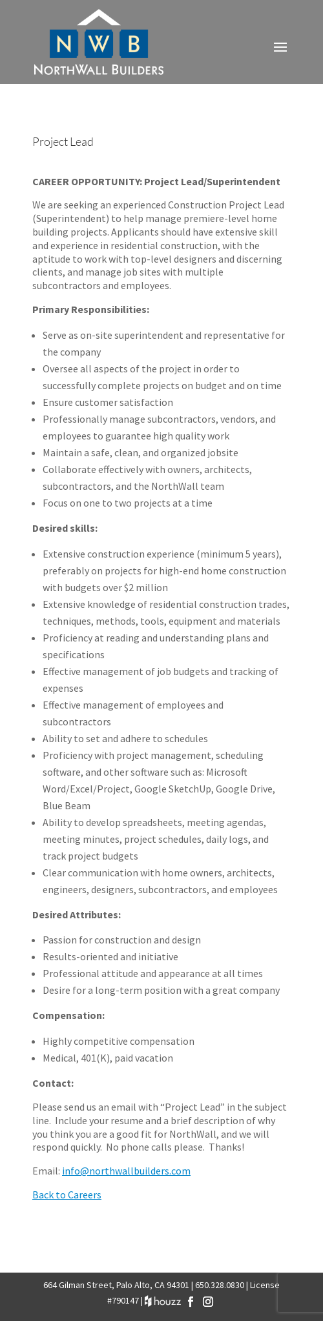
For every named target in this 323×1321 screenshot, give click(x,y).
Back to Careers (66, 1194)
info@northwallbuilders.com (126, 1170)
